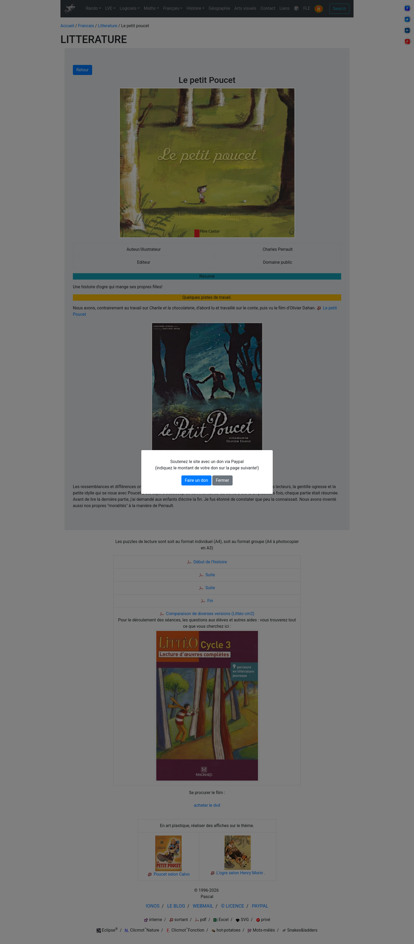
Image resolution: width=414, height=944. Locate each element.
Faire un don (196, 480)
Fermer (222, 480)
